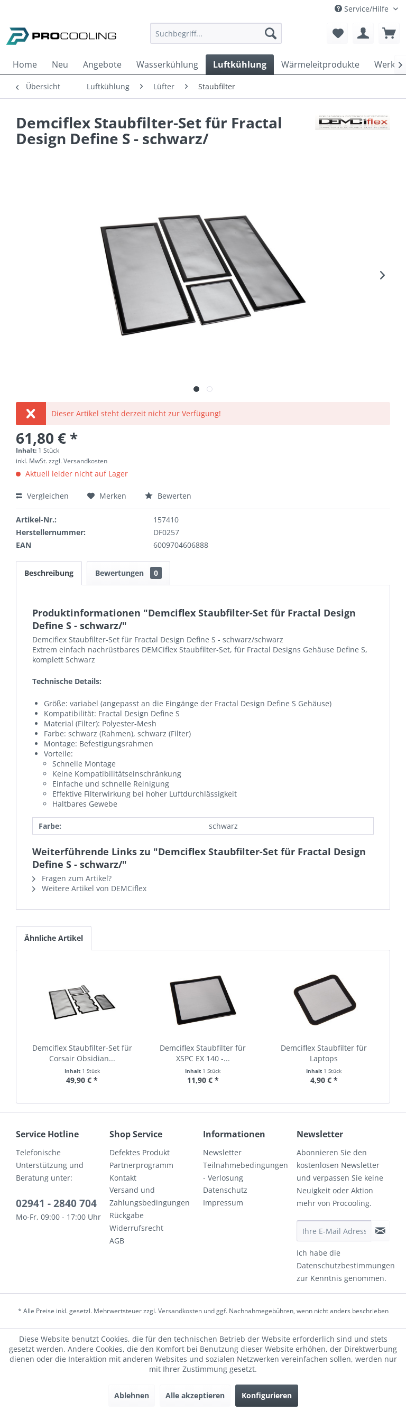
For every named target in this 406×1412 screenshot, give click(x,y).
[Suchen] (271, 33)
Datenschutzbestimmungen (346, 1265)
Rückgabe (126, 1215)
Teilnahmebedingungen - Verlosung (245, 1171)
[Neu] (60, 64)
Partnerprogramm (141, 1165)
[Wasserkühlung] (167, 64)
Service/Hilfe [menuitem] (363, 9)
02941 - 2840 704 (56, 1203)
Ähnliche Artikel (53, 938)
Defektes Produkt (139, 1152)
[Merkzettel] (337, 33)
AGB (116, 1241)
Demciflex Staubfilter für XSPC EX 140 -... (203, 1053)
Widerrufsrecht (136, 1228)
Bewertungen (128, 573)
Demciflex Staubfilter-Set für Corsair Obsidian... (82, 1053)
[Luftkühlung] (240, 64)
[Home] (24, 64)
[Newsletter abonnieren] (380, 1230)
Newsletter (222, 1152)
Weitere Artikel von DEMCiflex (89, 888)
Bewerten (168, 496)
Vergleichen (42, 496)
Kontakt (122, 1178)
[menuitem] (216, 38)
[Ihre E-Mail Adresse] (334, 1230)
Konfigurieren (267, 1395)
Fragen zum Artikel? (72, 878)
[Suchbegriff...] (216, 33)
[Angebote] (102, 64)
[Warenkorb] (389, 33)
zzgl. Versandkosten (78, 460)
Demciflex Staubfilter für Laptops (324, 1053)
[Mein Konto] (363, 33)
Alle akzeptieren (195, 1395)
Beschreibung (48, 573)
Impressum (223, 1203)
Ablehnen (131, 1395)
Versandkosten (180, 1310)
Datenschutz (225, 1190)
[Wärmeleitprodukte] (320, 64)
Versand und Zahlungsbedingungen (149, 1196)
